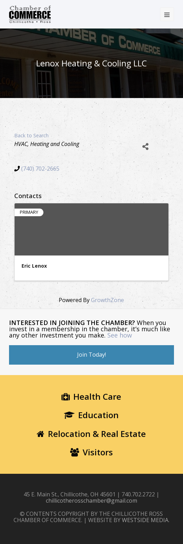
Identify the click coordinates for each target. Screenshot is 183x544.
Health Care (91, 396)
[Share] (145, 146)
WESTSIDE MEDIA (145, 520)
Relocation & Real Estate (91, 433)
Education (91, 415)
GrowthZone (107, 300)
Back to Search (31, 135)
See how (119, 335)
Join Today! (91, 354)
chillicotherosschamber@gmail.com (91, 500)
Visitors (91, 452)
